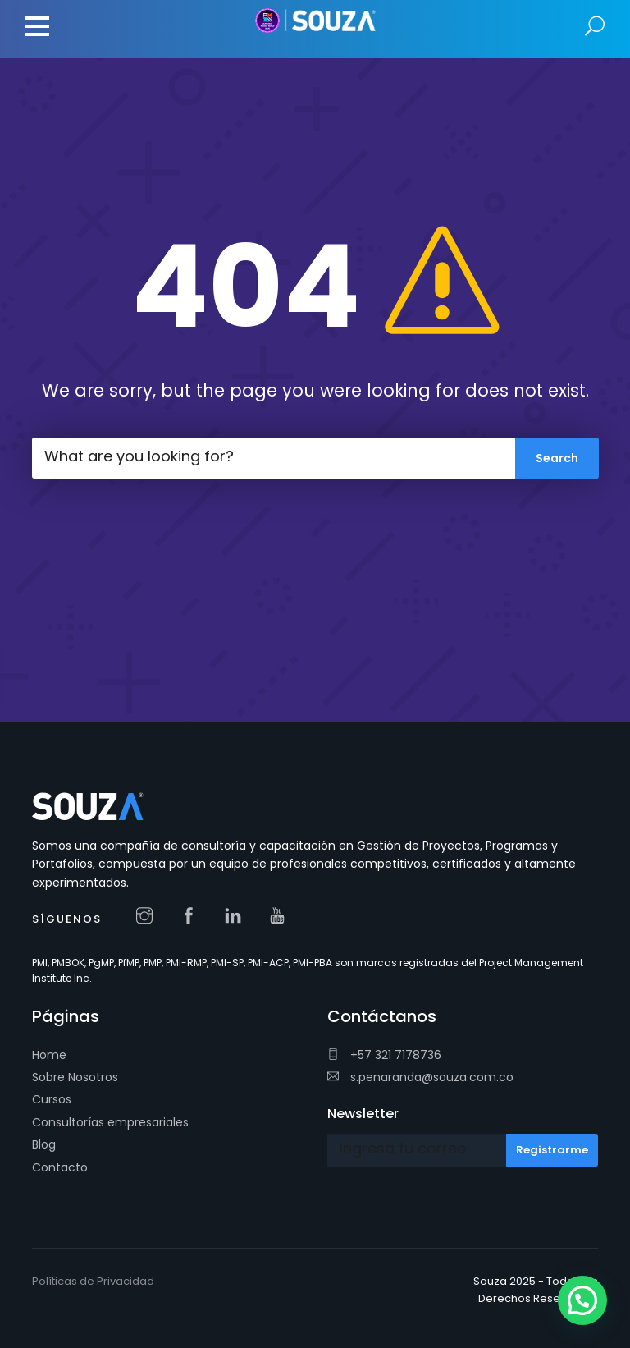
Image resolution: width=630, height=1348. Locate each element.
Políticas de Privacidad (93, 1281)
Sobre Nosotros (75, 1077)
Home (49, 1055)
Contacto (60, 1167)
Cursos (51, 1099)
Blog (44, 1144)
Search (595, 26)
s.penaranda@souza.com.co (420, 1077)
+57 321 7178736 (384, 1055)
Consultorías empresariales (110, 1122)
